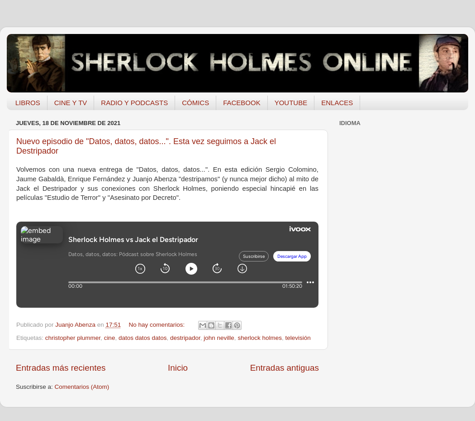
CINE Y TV (70, 102)
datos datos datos (143, 337)
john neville (219, 337)
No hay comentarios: (158, 324)
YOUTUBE (291, 102)
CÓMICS (195, 102)
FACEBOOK (242, 102)
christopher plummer (72, 337)
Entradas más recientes (60, 368)
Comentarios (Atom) (82, 386)
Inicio (178, 368)
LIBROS (27, 102)
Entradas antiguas (284, 368)
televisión (297, 337)
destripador (185, 337)
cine (109, 337)
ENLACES (337, 102)
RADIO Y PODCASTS (134, 102)
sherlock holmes (260, 337)
